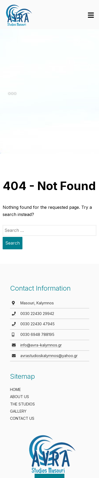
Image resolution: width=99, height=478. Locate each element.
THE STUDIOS (22, 404)
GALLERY (18, 411)
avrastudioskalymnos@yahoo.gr (49, 355)
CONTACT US (22, 418)
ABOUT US (19, 396)
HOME (15, 389)
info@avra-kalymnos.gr (41, 345)
